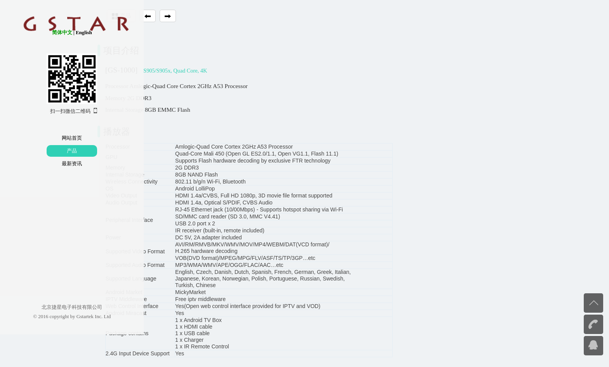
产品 (48, 151)
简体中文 (38, 32)
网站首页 (48, 138)
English (59, 32)
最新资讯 (48, 163)
